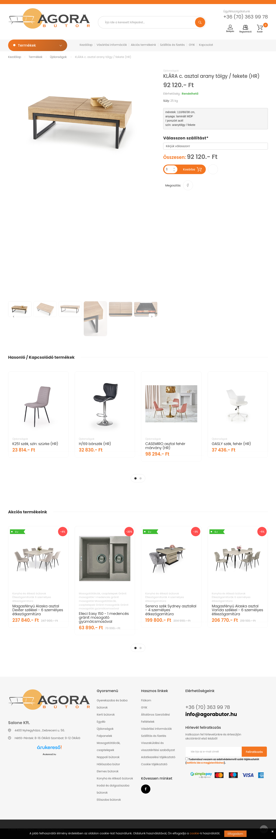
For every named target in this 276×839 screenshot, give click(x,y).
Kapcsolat (206, 45)
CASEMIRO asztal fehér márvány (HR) (165, 445)
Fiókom (146, 700)
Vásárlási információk (112, 45)
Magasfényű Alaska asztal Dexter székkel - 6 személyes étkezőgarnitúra (37, 610)
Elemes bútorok (108, 771)
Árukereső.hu (49, 754)
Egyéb (101, 722)
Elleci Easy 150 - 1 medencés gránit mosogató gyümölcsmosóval (104, 617)
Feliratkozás (254, 752)
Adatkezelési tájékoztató (158, 757)
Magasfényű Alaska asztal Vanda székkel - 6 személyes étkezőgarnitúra (237, 610)
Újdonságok (58, 57)
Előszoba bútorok (109, 800)
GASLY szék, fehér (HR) (231, 443)
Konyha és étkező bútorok (115, 778)
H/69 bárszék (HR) (95, 443)
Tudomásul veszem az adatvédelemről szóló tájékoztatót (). (222, 761)
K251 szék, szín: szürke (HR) (35, 443)
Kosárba (192, 169)
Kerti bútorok (106, 715)
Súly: (166, 101)
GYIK (192, 45)
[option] (82, 118)
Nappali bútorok (108, 757)
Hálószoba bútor (108, 764)
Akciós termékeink (143, 45)
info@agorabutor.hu (211, 714)
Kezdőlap (86, 45)
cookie (194, 833)
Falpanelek (104, 736)
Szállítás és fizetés (172, 45)
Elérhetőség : (172, 94)
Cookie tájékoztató (154, 764)
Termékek (35, 57)
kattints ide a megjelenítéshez (205, 762)
